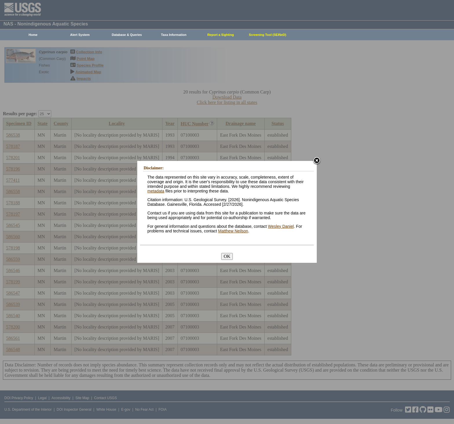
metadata (155, 191)
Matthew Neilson (233, 231)
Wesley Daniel (281, 226)
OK (227, 256)
